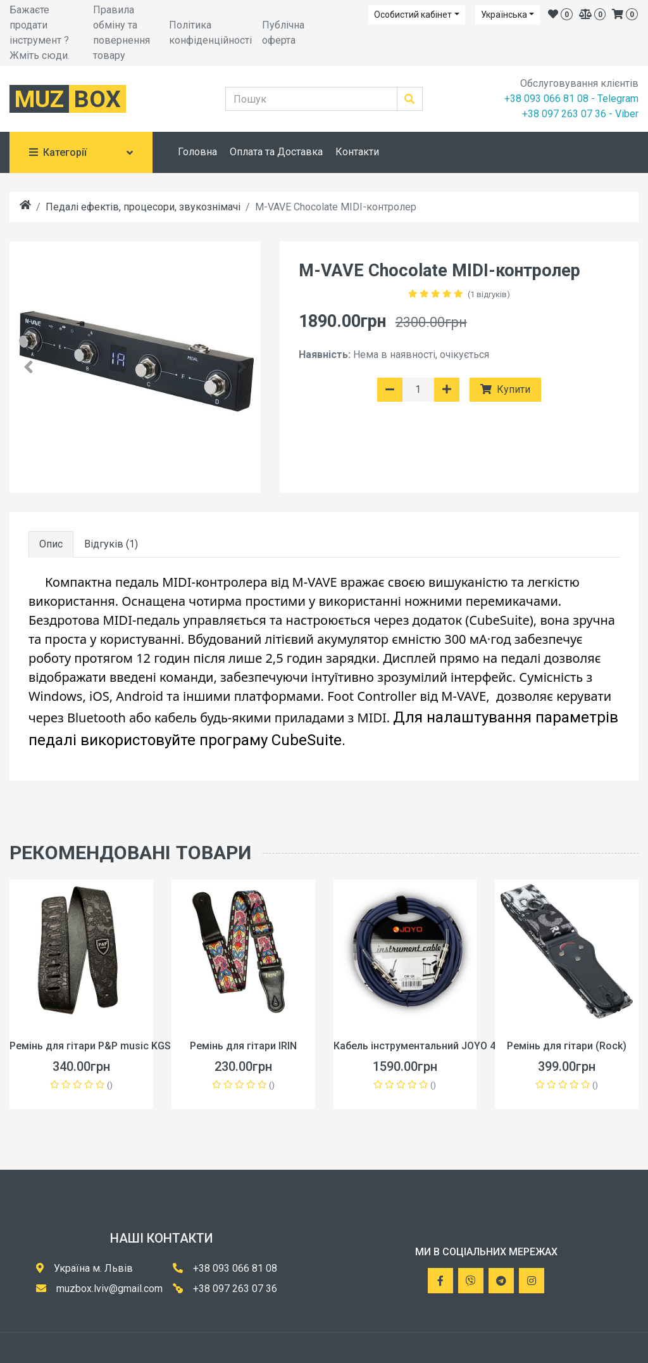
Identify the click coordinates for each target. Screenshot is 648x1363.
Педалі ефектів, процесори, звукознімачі (143, 207)
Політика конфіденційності (210, 32)
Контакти (357, 152)
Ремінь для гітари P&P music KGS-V (95, 1046)
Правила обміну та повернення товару (121, 32)
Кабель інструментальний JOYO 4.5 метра (434, 1046)
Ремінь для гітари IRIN (243, 1046)
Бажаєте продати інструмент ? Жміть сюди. (39, 32)
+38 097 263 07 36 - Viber (580, 114)
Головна (197, 152)
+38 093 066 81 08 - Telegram (571, 99)
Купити (505, 389)
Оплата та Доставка (276, 152)
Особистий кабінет (413, 15)
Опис (51, 544)
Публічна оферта (283, 32)
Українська (504, 15)
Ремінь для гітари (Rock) (566, 1046)
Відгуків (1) (111, 544)
